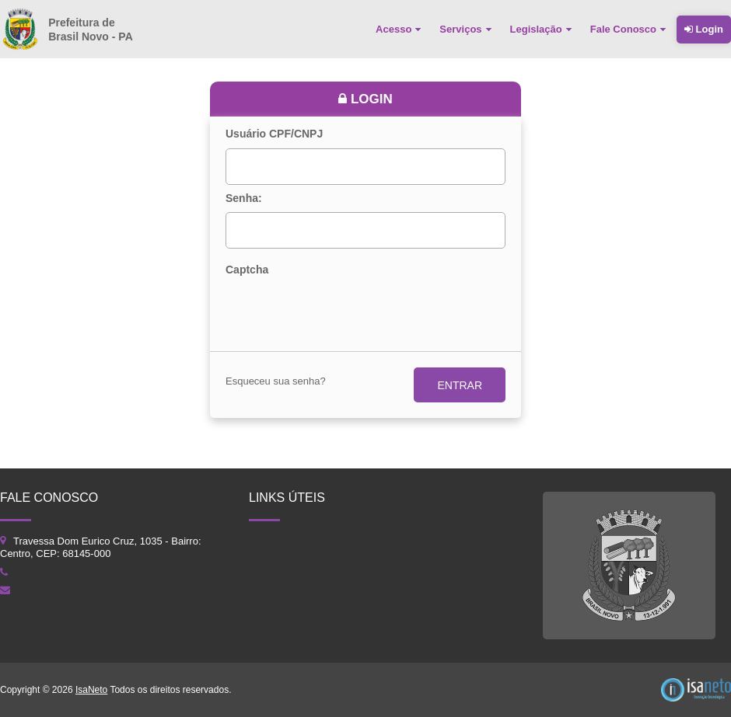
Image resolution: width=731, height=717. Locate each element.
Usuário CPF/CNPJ (274, 134)
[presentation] (344, 310)
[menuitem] (400, 30)
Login (703, 29)
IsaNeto (91, 689)
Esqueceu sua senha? (276, 381)
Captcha (247, 270)
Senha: (244, 198)
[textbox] (365, 166)
